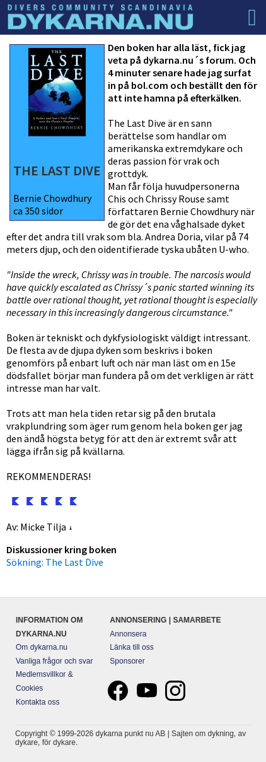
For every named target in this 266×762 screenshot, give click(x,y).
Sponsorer (127, 661)
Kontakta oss (37, 702)
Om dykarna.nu (41, 647)
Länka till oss (131, 647)
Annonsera (128, 634)
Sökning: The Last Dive (54, 562)
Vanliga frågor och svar (54, 661)
